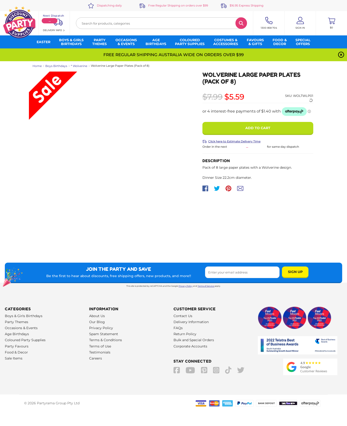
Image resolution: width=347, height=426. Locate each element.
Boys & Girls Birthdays (23, 316)
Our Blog (97, 322)
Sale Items (13, 358)
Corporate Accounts (190, 346)
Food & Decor (16, 352)
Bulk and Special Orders (194, 340)
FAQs (178, 328)
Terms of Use (100, 346)
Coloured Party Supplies (25, 340)
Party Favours (16, 346)
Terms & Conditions (105, 340)
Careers (95, 358)
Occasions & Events (21, 328)
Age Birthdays (17, 334)
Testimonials (99, 352)
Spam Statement (103, 334)
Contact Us (183, 316)
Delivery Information (191, 322)
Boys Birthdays (56, 66)
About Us (97, 316)
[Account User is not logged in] (300, 23)
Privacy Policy (186, 286)
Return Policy (185, 334)
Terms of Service (206, 286)
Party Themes (16, 322)
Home (37, 66)
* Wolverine (79, 66)
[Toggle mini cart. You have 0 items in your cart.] (331, 23)
